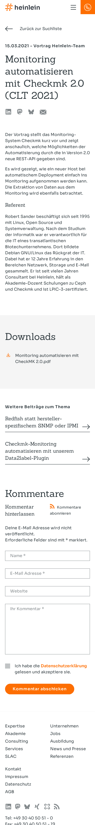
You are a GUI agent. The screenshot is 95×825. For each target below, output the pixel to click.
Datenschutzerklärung (64, 666)
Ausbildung (62, 741)
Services (14, 748)
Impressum (16, 776)
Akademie (15, 733)
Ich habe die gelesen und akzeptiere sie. (51, 669)
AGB (9, 791)
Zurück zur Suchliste (33, 28)
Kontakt (13, 769)
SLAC (10, 756)
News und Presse (68, 748)
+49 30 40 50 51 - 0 (33, 818)
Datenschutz (18, 784)
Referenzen (61, 756)
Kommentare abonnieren (65, 510)
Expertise (15, 726)
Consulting (16, 741)
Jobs (55, 733)
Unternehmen (64, 726)
